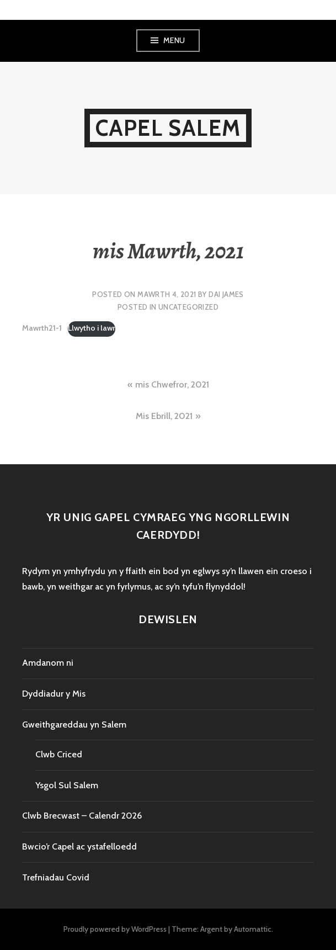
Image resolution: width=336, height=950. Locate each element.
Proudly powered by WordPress (115, 929)
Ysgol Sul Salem (66, 785)
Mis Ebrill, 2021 (164, 416)
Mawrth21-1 (42, 328)
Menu (174, 40)
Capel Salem (168, 127)
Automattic (252, 929)
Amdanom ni (47, 662)
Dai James (226, 294)
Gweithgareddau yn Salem (74, 724)
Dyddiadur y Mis (54, 693)
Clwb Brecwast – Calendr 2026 (82, 815)
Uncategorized (188, 306)
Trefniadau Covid (55, 877)
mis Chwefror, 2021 (172, 384)
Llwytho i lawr (91, 328)
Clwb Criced (58, 754)
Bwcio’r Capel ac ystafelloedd (79, 846)
